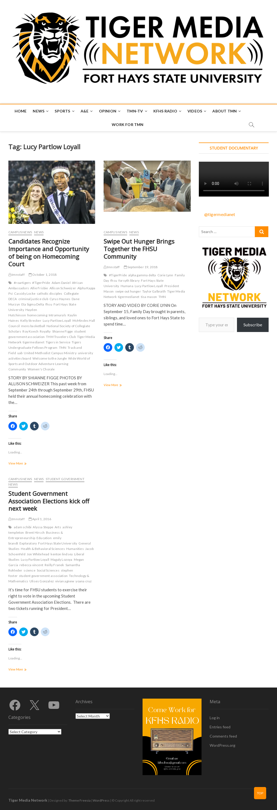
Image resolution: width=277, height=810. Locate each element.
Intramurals (57, 315)
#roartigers (22, 283)
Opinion (107, 111)
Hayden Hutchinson (22, 312)
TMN (63, 348)
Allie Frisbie (39, 288)
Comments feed (223, 736)
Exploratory (28, 543)
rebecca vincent (31, 565)
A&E (85, 111)
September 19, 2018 (141, 267)
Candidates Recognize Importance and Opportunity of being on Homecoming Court (48, 252)
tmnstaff (16, 275)
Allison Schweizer (63, 288)
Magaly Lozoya (61, 559)
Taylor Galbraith (154, 291)
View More (24, 464)
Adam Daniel (61, 283)
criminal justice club (33, 299)
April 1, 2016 (40, 519)
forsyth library (129, 280)
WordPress (101, 800)
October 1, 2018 (43, 275)
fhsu (48, 304)
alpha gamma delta (142, 275)
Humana (127, 286)
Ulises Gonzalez (41, 581)
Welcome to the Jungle (49, 358)
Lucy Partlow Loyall (57, 320)
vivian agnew (64, 581)
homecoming (37, 315)
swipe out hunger (128, 291)
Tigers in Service (58, 342)
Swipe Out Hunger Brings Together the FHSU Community (139, 248)
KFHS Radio (165, 111)
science (29, 570)
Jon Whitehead (38, 554)
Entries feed (220, 727)
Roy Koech (30, 331)
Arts (58, 527)
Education (44, 538)
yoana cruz (83, 581)
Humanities (75, 549)
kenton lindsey (62, 554)
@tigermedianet (219, 214)
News (38, 111)
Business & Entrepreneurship (35, 535)
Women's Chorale (41, 369)
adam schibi (22, 527)
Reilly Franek (54, 565)
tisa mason (149, 297)
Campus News (20, 232)
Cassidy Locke (24, 293)
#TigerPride (41, 283)
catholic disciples (49, 293)
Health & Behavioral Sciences (43, 549)
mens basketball (33, 326)
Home (21, 111)
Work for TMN (127, 124)
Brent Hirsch (35, 532)
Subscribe (252, 324)
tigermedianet (33, 342)
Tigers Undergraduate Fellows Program (44, 345)
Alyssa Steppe (43, 527)
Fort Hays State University (57, 543)
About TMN (224, 111)
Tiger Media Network (27, 800)
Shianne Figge (62, 331)
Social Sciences (48, 570)
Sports (62, 111)
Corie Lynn (165, 275)
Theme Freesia (79, 800)
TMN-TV (135, 111)
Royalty (45, 331)
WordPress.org (222, 745)
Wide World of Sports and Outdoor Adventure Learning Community (49, 363)
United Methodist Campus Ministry (50, 353)
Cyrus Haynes (60, 299)
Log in (215, 717)
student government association (43, 576)
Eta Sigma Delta (32, 304)
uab (20, 353)
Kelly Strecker (30, 320)
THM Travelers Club (61, 337)
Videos (194, 111)
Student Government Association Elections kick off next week (48, 501)
